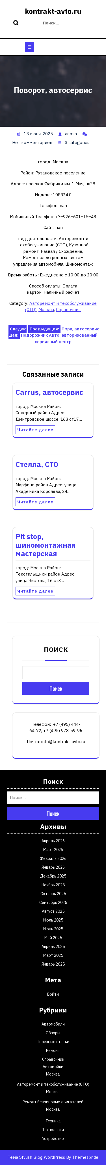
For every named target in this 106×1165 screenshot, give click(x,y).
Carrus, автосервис (49, 392)
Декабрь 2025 (53, 876)
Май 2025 (53, 937)
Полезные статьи (53, 1041)
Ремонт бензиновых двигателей (53, 1101)
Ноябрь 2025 (53, 884)
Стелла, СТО (37, 464)
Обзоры (53, 1032)
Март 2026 (53, 849)
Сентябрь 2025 (53, 902)
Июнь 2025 (53, 928)
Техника (53, 1121)
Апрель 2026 (53, 840)
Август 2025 (53, 911)
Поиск (16, 23)
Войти (53, 994)
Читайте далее (35, 429)
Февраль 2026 (53, 858)
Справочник (68, 309)
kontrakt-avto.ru (53, 11)
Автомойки (53, 1066)
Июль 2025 (53, 920)
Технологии (53, 1129)
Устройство (53, 1138)
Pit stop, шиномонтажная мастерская (46, 545)
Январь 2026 (53, 867)
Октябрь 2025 (53, 893)
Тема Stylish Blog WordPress (36, 1157)
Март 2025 (53, 955)
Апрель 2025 (53, 946)
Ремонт (53, 1050)
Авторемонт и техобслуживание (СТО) (53, 1084)
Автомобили (53, 1024)
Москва (46, 309)
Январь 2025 (53, 964)
